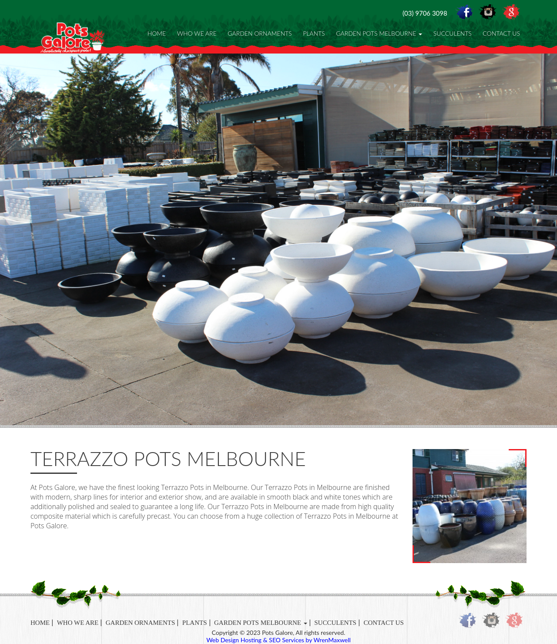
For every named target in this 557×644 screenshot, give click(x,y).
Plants (314, 33)
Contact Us (501, 33)
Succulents (452, 33)
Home (157, 33)
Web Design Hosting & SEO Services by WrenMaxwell (278, 640)
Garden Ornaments (260, 33)
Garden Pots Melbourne (379, 33)
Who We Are (197, 33)
